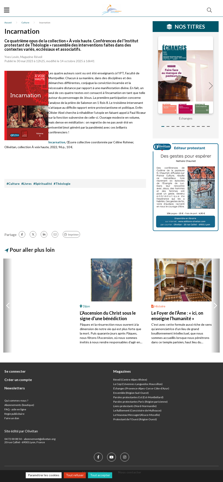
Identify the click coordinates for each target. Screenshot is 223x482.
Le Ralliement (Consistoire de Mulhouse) (137, 410)
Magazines (122, 371)
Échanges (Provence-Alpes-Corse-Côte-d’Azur (140, 388)
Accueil (8, 22)
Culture (25, 22)
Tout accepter (100, 475)
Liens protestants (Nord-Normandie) (135, 406)
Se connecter (15, 371)
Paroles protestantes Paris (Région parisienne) (140, 401)
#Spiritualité (42, 183)
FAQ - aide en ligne (15, 409)
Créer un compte (18, 379)
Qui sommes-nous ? (16, 400)
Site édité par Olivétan (21, 431)
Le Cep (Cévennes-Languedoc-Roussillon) (138, 384)
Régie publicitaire (14, 413)
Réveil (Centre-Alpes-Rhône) (130, 379)
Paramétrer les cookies (43, 475)
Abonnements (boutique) (19, 405)
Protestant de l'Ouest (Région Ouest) (135, 419)
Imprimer (73, 234)
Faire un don (11, 418)
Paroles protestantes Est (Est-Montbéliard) (138, 397)
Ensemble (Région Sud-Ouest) (131, 392)
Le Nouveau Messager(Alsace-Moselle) (136, 415)
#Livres (26, 183)
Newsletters (14, 388)
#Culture (13, 183)
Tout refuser (75, 475)
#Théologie (62, 183)
